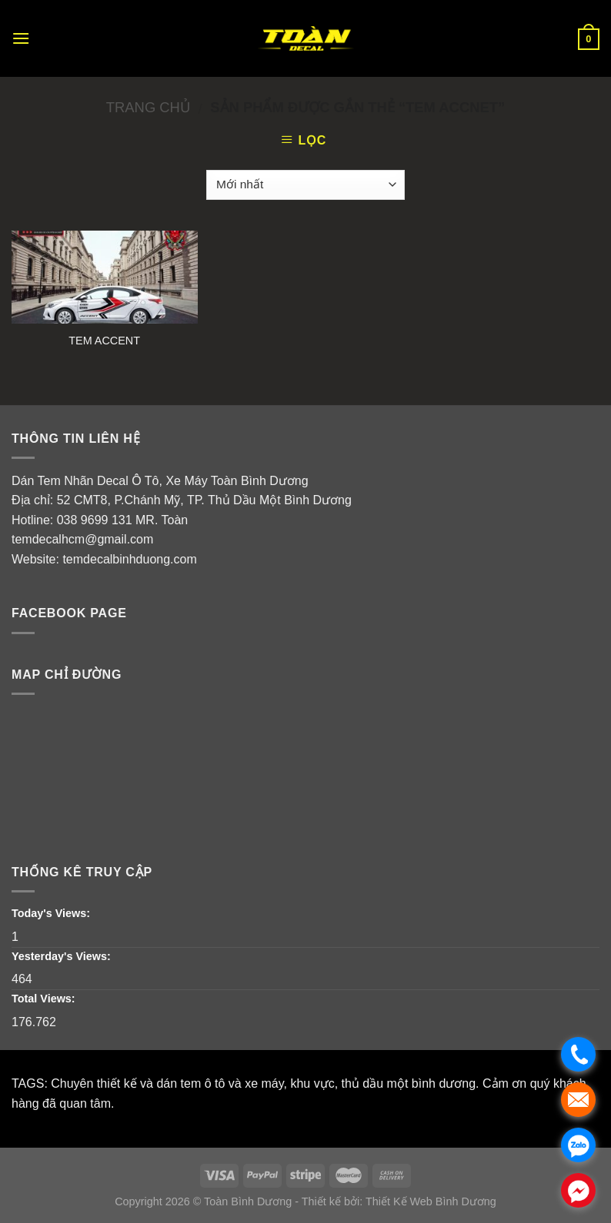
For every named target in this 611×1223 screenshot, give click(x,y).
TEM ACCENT (104, 340)
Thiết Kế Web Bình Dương (431, 1201)
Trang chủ (148, 107)
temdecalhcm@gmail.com (82, 539)
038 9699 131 (94, 520)
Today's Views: (52, 913)
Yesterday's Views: (63, 956)
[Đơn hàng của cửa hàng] (305, 185)
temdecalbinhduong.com (129, 559)
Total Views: (45, 998)
